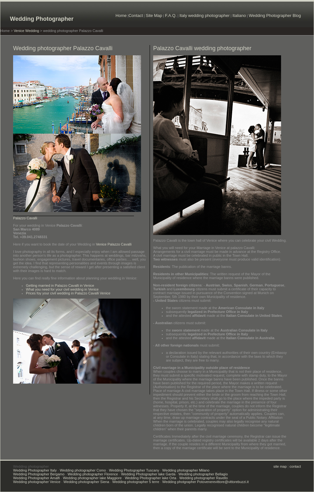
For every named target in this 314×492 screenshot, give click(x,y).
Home (121, 15)
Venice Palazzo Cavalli (113, 244)
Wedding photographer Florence (92, 474)
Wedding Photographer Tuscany (134, 470)
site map (280, 466)
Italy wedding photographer (204, 15)
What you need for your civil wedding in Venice (62, 289)
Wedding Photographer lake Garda (148, 474)
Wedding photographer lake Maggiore (92, 478)
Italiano (239, 15)
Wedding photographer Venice (36, 482)
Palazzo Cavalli (25, 218)
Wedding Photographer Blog (275, 15)
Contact (136, 15)
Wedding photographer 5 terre (135, 482)
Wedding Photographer (42, 19)
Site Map (154, 15)
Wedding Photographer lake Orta (150, 478)
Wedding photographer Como (83, 470)
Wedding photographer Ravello (203, 478)
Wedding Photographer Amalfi (36, 478)
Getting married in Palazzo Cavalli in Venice (60, 285)
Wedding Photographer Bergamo (39, 474)
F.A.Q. (171, 15)
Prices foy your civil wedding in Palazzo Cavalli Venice (68, 293)
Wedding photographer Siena (86, 482)
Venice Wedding (26, 31)
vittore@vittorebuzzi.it (232, 482)
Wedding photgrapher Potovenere (188, 482)
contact (295, 466)
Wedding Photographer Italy (35, 470)
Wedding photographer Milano (185, 470)
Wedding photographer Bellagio (203, 474)
